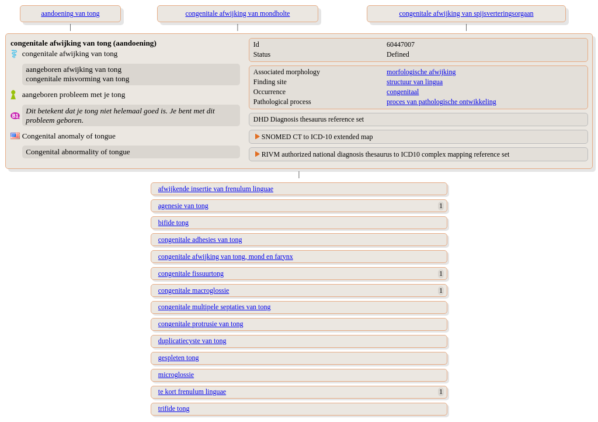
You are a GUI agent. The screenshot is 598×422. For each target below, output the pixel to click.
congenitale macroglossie (194, 290)
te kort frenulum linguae (192, 392)
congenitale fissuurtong (191, 273)
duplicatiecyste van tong (192, 341)
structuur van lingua (415, 82)
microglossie (176, 375)
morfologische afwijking (421, 72)
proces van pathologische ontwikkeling (441, 102)
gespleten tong (178, 358)
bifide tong (173, 223)
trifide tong (174, 408)
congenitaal (403, 92)
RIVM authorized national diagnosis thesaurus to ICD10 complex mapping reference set (386, 154)
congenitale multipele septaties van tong (214, 307)
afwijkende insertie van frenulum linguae (215, 189)
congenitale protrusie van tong (201, 324)
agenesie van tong (183, 206)
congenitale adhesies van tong (200, 240)
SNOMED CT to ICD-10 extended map (317, 137)
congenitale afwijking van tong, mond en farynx (225, 256)
